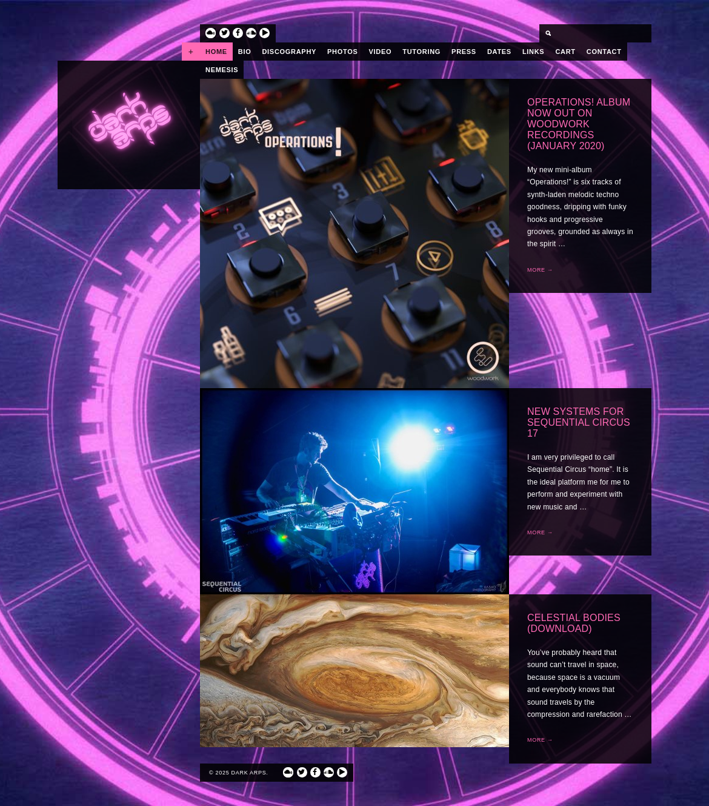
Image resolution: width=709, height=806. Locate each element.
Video (380, 51)
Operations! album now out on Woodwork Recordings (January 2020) (578, 124)
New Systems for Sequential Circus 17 (578, 422)
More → (540, 270)
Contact (604, 51)
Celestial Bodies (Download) (574, 623)
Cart (565, 51)
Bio (244, 51)
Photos (342, 51)
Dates (499, 51)
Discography (289, 51)
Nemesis (221, 69)
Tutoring (421, 51)
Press (463, 51)
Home (216, 51)
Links (533, 51)
